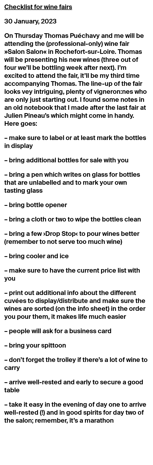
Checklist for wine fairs (38, 7)
